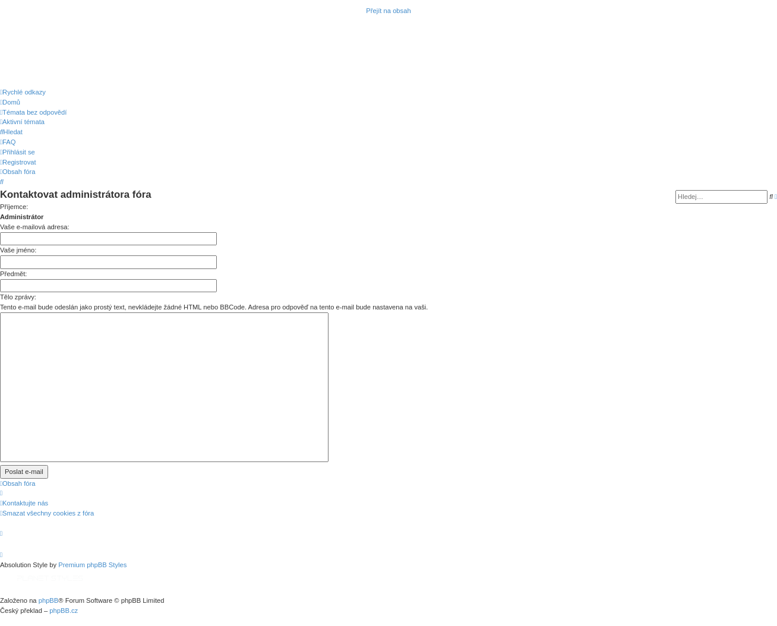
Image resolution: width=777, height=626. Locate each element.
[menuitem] (10, 102)
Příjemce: (14, 206)
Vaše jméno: (18, 250)
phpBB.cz (63, 610)
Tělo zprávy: (18, 297)
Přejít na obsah (388, 10)
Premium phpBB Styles (92, 564)
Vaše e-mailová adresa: (35, 226)
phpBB (49, 600)
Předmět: (13, 273)
